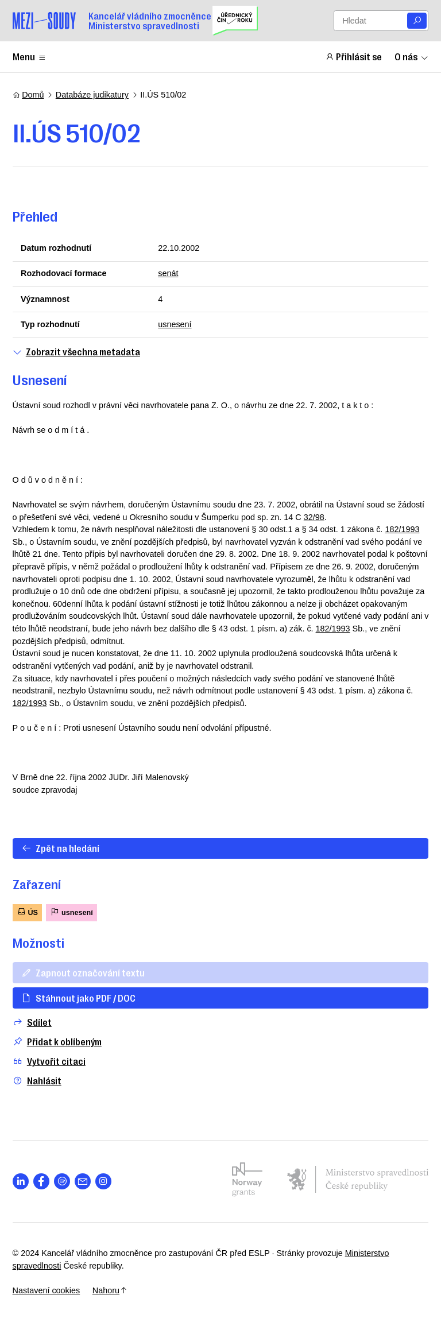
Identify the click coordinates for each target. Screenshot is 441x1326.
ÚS (27, 912)
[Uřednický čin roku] (235, 21)
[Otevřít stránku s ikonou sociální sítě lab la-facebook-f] (41, 1181)
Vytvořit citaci (49, 1061)
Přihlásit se (353, 56)
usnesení (174, 324)
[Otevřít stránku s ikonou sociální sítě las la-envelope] (83, 1181)
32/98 (314, 517)
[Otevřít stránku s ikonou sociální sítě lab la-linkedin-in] (21, 1181)
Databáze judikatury (92, 94)
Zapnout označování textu (83, 972)
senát (168, 273)
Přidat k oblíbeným (57, 1041)
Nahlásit (37, 1080)
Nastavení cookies (46, 1290)
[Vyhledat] (417, 21)
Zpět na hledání (60, 848)
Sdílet (32, 1022)
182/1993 (402, 529)
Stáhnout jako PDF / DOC (78, 997)
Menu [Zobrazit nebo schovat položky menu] (30, 56)
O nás (411, 56)
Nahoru (109, 1290)
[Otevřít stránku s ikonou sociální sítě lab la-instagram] (103, 1181)
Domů (28, 94)
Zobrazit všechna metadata (76, 351)
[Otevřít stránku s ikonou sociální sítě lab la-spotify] (62, 1181)
